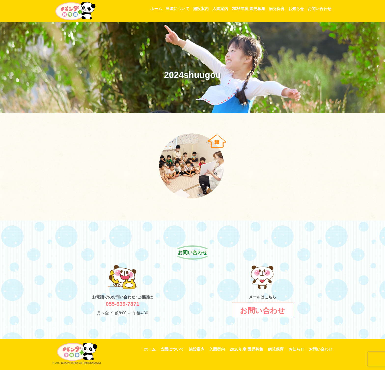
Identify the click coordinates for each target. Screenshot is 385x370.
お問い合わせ (319, 9)
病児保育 (277, 9)
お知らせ (296, 9)
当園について (177, 9)
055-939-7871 (122, 304)
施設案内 (201, 9)
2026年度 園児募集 (248, 9)
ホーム (156, 9)
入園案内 (220, 9)
